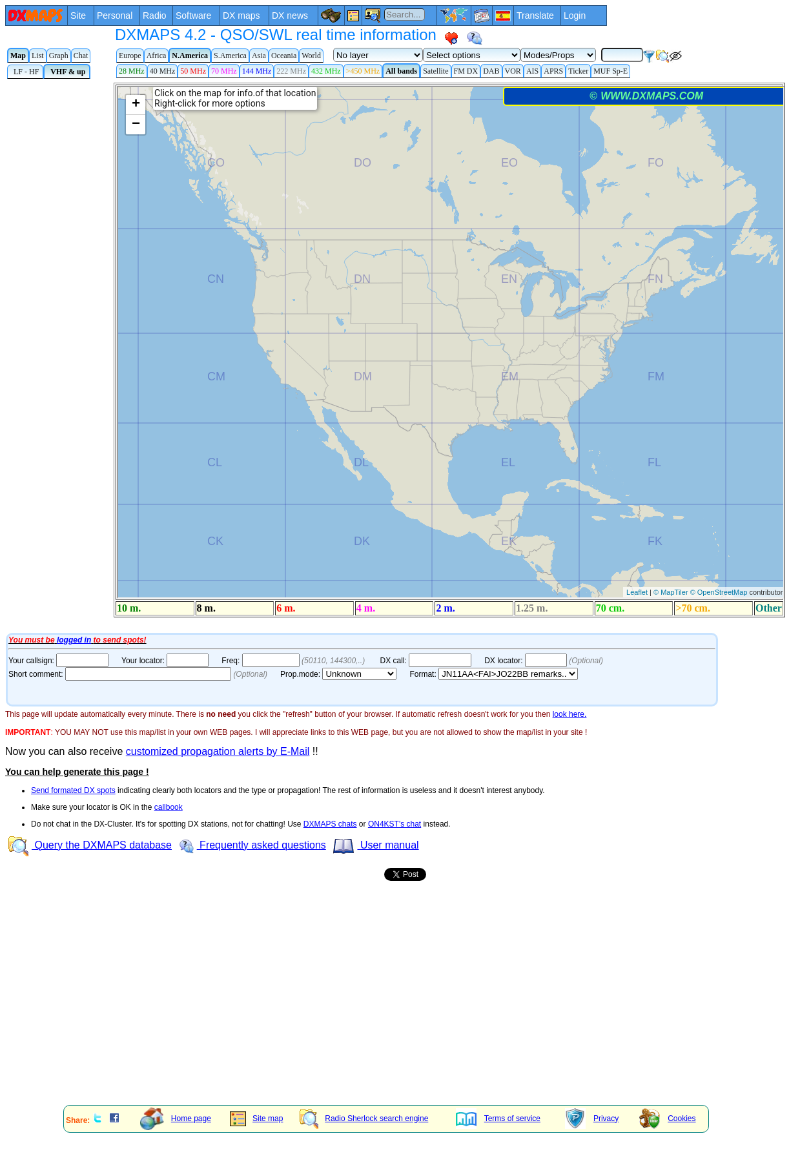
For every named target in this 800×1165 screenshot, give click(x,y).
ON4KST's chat (394, 824)
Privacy (592, 1118)
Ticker (578, 71)
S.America (230, 55)
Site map (256, 1118)
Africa (157, 55)
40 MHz (163, 71)
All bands (401, 71)
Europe (130, 55)
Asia (259, 55)
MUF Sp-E (610, 71)
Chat (81, 55)
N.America (190, 55)
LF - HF (25, 71)
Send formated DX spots (73, 790)
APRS (553, 71)
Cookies (667, 1118)
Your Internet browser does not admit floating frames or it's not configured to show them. (402, 356)
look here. (570, 714)
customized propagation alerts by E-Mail (218, 751)
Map (18, 55)
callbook (168, 807)
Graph (58, 55)
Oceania (283, 55)
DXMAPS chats (330, 824)
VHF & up (66, 71)
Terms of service (498, 1118)
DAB (491, 71)
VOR (513, 71)
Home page (175, 1118)
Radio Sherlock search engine (364, 1118)
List (38, 55)
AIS (532, 71)
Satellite (435, 71)
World (311, 55)
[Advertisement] (277, 1005)
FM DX (466, 71)
